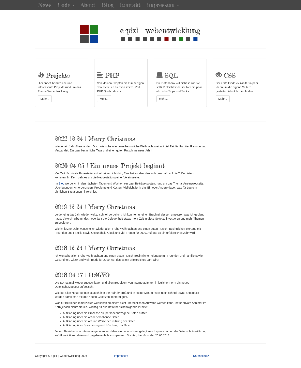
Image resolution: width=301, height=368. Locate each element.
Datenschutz (201, 355)
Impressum (163, 5)
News (44, 5)
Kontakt (130, 5)
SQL (167, 75)
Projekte (54, 75)
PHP (108, 75)
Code (66, 5)
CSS (226, 75)
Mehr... (45, 98)
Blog (107, 5)
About (88, 5)
